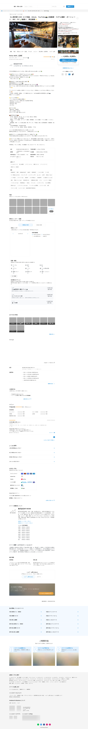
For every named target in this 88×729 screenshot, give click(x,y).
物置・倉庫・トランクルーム (14, 683)
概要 (11, 51)
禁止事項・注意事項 (43, 51)
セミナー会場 (25, 677)
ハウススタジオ (18, 678)
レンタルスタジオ (47, 677)
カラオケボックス (39, 680)
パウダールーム (68, 677)
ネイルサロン (61, 677)
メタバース (30, 683)
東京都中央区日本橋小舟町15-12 (16, 59)
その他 (26, 683)
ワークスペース (33, 678)
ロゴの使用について (58, 695)
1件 (54, 56)
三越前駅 (32, 376)
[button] (32, 383)
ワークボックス (40, 678)
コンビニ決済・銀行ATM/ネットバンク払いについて (20, 495)
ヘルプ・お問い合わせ (54, 51)
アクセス (30, 51)
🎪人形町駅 (25, 10)
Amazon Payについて (14, 493)
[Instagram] (47, 725)
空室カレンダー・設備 (22, 51)
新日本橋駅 (30, 380)
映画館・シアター (45, 681)
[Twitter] (41, 725)
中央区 (21, 10)
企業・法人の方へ (12, 702)
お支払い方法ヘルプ (50, 500)
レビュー (35, 51)
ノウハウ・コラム (12, 695)
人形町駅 (33, 372)
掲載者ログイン (23, 689)
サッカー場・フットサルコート (15, 681)
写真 (14, 51)
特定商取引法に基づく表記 (39, 695)
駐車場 (22, 683)
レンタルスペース (14, 164)
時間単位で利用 (26, 224)
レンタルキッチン (39, 677)
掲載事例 (28, 689)
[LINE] (38, 725)
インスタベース (4, 10)
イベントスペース (12, 10)
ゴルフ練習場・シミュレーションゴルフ (30, 681)
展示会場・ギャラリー (13, 680)
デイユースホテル (47, 678)
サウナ (40, 681)
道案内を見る (51, 383)
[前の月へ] (13, 233)
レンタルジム (63, 680)
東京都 (17, 10)
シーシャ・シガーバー (54, 681)
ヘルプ (18, 702)
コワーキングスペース (56, 678)
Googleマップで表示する (49, 362)
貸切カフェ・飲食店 (15, 166)
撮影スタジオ (36, 164)
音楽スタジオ (11, 678)
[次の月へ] (27, 233)
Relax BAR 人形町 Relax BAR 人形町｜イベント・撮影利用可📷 (38, 10)
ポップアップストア (23, 680)
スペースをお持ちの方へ (14, 689)
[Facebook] (44, 725)
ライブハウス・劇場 (31, 680)
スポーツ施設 (57, 680)
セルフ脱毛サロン (63, 681)
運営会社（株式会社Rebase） (15, 696)
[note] (50, 725)
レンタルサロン (55, 677)
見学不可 (52, 59)
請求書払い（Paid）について (15, 498)
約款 (22, 695)
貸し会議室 (21, 164)
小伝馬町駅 (33, 374)
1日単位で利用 (39, 224)
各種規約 (19, 695)
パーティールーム (28, 164)
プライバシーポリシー (28, 695)
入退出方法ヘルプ (27, 399)
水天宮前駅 (33, 378)
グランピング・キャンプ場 (49, 680)
